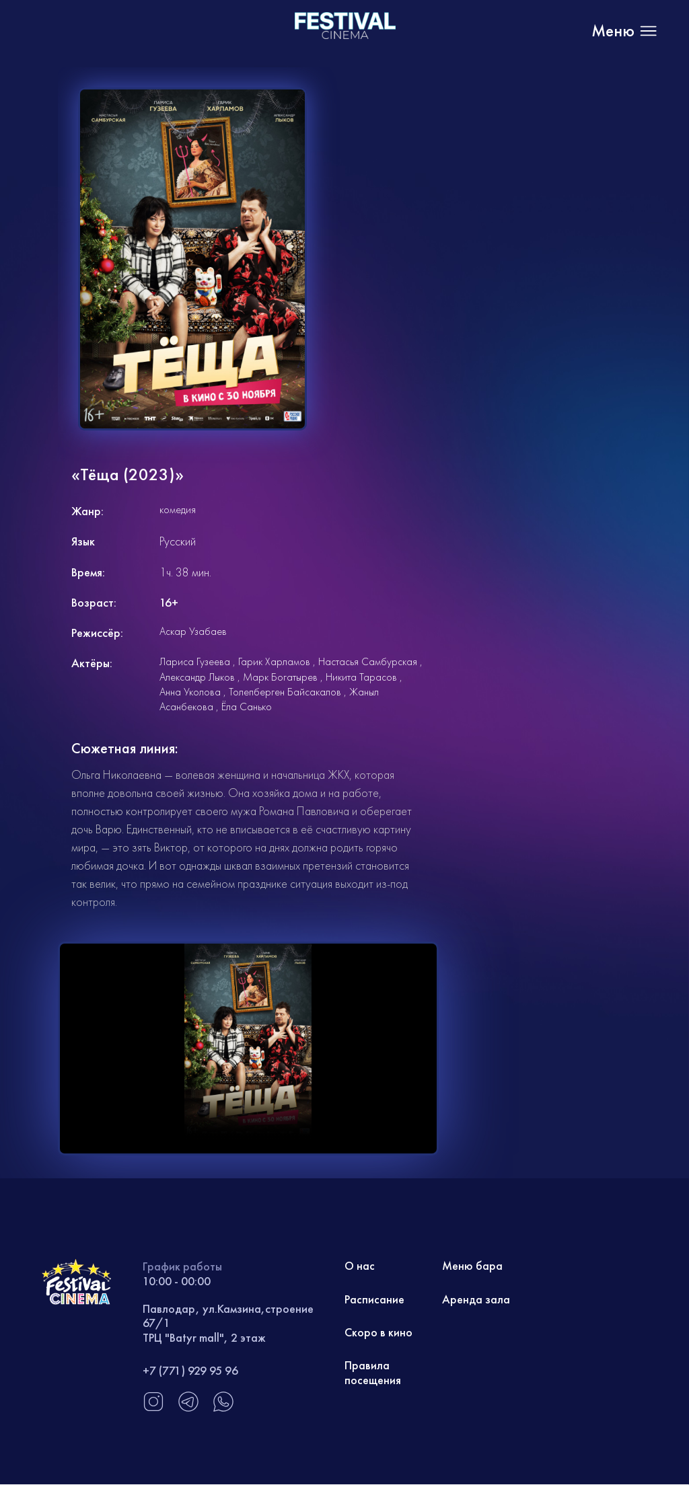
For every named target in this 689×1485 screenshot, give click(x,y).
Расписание (374, 1299)
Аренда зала (476, 1299)
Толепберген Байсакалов (285, 692)
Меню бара (472, 1266)
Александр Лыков (197, 677)
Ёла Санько (246, 706)
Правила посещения (372, 1374)
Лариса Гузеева (194, 661)
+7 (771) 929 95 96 (190, 1370)
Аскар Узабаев (193, 631)
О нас (359, 1266)
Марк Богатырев (280, 677)
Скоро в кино (378, 1333)
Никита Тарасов (361, 677)
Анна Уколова (190, 692)
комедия (177, 509)
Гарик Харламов (274, 661)
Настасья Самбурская (367, 661)
